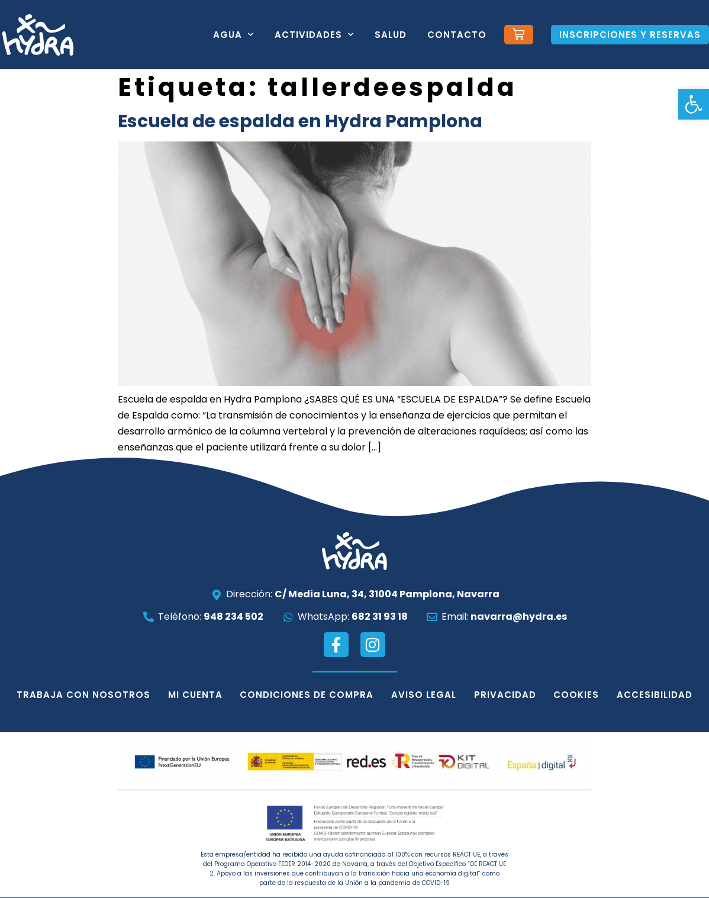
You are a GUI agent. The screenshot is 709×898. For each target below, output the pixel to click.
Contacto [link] (456, 34)
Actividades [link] (314, 34)
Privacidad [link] (505, 694)
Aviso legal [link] (423, 694)
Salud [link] (391, 34)
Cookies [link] (577, 694)
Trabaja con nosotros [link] (83, 694)
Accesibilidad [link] (655, 694)
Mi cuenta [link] (194, 694)
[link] (693, 104)
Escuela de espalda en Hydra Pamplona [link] (300, 121)
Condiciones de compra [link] (306, 694)
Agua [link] (233, 34)
